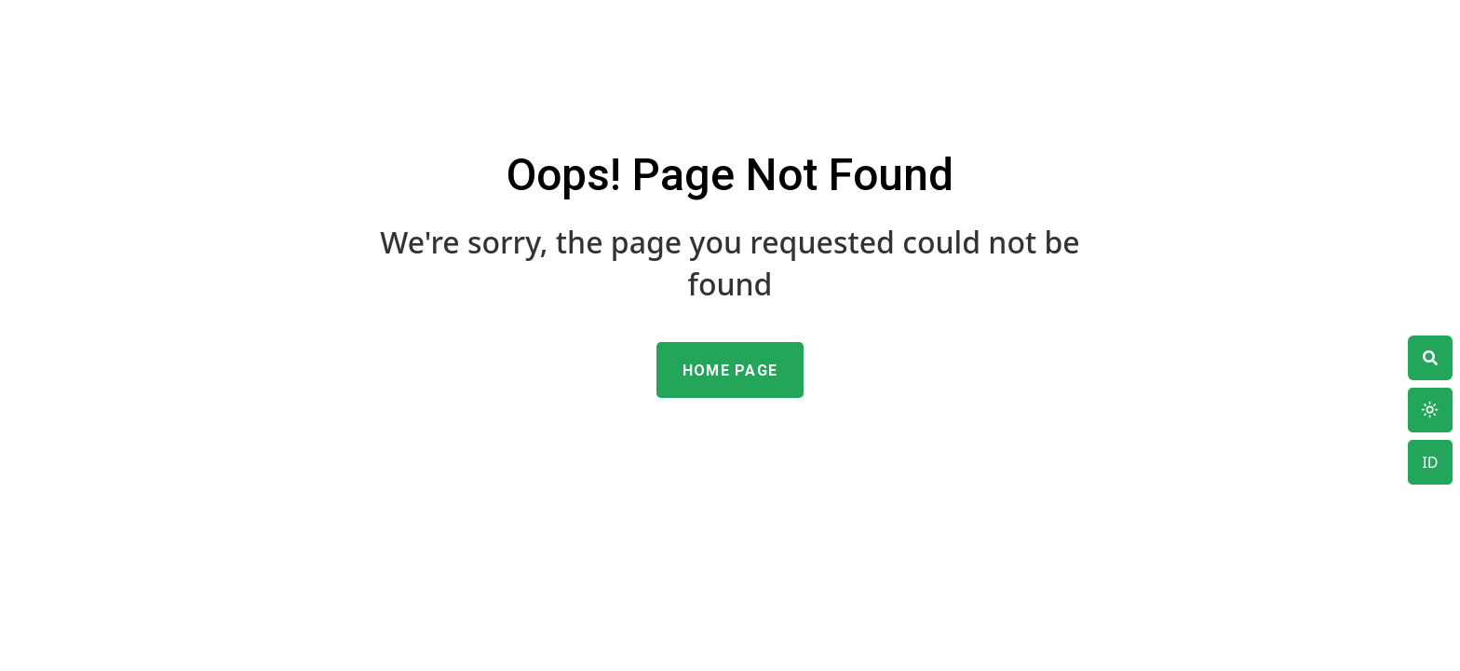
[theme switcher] (1430, 358)
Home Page (730, 370)
